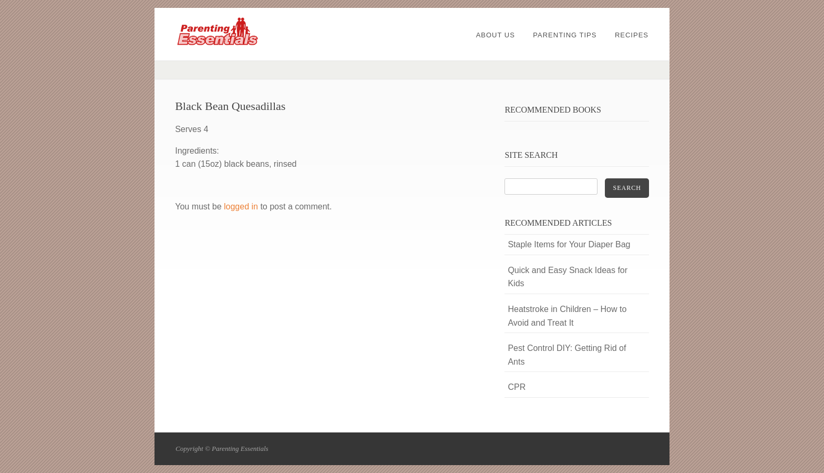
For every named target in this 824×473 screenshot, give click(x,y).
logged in (241, 206)
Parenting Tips (564, 35)
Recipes (631, 35)
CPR (517, 387)
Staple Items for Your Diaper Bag (569, 244)
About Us (495, 35)
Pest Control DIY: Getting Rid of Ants (567, 355)
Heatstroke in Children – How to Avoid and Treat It (567, 316)
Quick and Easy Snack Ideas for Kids (567, 277)
